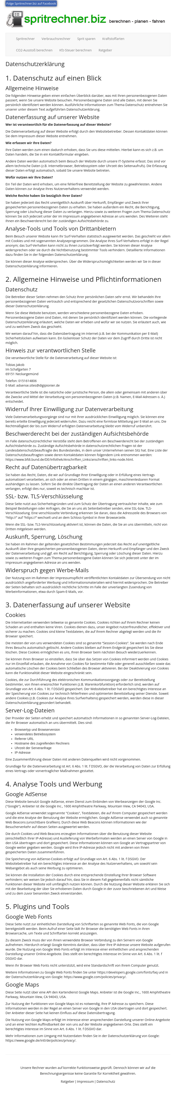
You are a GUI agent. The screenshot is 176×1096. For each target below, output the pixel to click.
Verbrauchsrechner (56, 38)
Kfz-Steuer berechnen (75, 50)
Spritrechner (27, 38)
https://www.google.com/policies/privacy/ (95, 977)
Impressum (85, 1081)
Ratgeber (105, 50)
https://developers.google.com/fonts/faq (127, 972)
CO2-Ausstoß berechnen (34, 50)
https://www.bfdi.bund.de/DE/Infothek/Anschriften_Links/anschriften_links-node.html (69, 459)
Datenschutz (105, 1081)
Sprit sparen (86, 38)
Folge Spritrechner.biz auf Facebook (31, 3)
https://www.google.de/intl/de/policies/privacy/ (40, 1040)
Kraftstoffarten (113, 38)
